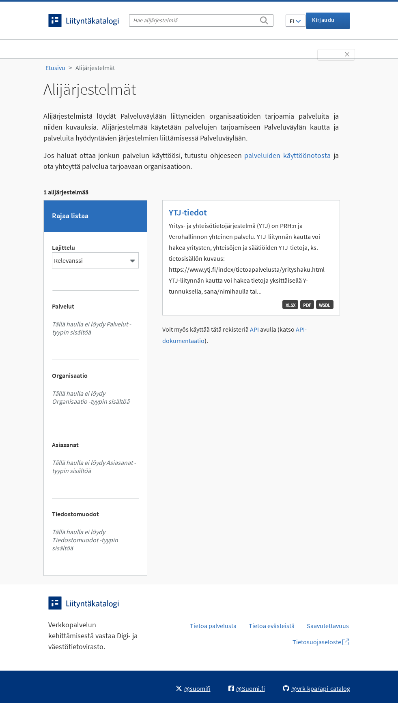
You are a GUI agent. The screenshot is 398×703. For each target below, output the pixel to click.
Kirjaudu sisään (323, 22)
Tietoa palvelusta (213, 626)
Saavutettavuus (328, 626)
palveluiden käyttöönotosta (287, 155)
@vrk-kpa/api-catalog (316, 688)
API (254, 329)
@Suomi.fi (246, 688)
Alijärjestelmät (95, 68)
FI (295, 21)
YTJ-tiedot (188, 212)
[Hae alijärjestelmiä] (201, 20)
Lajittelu (63, 247)
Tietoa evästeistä (272, 626)
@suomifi (193, 688)
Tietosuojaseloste (321, 642)
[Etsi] (264, 19)
